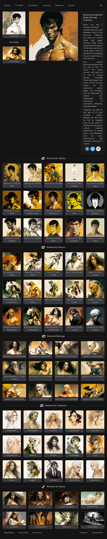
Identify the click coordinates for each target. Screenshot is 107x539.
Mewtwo (34, 356)
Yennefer (53, 455)
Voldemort (32, 455)
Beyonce (53, 430)
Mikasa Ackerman (52, 327)
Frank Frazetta (14, 61)
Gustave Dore (92, 527)
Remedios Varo (40, 527)
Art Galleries (33, 5)
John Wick (70, 327)
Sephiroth (59, 356)
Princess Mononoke (10, 299)
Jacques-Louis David (66, 507)
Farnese (86, 399)
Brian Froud (66, 527)
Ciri (33, 399)
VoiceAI (71, 5)
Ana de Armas (33, 376)
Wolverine (70, 299)
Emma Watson (12, 430)
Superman (85, 376)
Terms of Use (37, 533)
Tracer (49, 272)
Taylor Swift (95, 430)
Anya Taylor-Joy (12, 455)
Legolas (91, 299)
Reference (59, 5)
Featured (46, 5)
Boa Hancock (59, 376)
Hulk (46, 299)
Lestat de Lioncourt (10, 327)
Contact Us (84, 533)
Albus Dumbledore (10, 376)
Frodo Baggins (74, 455)
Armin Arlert (28, 299)
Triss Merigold (8, 272)
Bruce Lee (14, 36)
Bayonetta (28, 272)
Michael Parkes (92, 507)
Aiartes (7, 5)
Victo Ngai (59, 183)
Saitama (7, 399)
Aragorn (32, 480)
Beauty (91, 272)
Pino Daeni (14, 527)
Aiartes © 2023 (97, 533)
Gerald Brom (40, 507)
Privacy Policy (23, 533)
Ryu (67, 272)
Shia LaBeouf (7, 356)
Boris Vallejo (14, 507)
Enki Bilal (38, 238)
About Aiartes (9, 533)
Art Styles (19, 5)
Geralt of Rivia (74, 480)
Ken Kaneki (91, 327)
